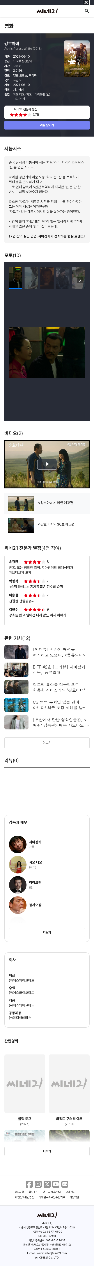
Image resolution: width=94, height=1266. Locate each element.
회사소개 (33, 1192)
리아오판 (40, 94)
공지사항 (19, 1192)
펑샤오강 (19, 98)
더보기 (47, 743)
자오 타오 (19, 94)
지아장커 (19, 89)
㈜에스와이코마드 (21, 980)
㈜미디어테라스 (20, 1018)
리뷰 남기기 (47, 125)
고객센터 (70, 1192)
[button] (80, 280)
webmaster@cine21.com (52, 1253)
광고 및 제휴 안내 (52, 1192)
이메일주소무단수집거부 (52, 1197)
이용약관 (74, 1197)
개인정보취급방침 (24, 1197)
